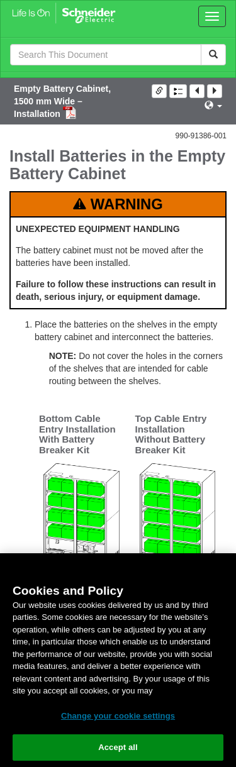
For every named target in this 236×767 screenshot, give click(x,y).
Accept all (118, 747)
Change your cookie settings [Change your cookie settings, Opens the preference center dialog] (118, 715)
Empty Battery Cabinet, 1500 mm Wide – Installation (62, 101)
